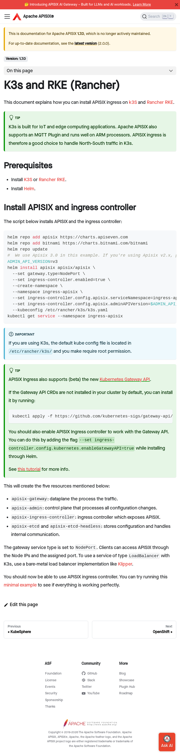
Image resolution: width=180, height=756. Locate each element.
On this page (20, 71)
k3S (133, 102)
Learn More (142, 5)
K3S (28, 180)
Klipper (125, 564)
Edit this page (21, 604)
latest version (86, 43)
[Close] (176, 4)
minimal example (20, 585)
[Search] (158, 16)
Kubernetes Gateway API (125, 379)
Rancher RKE (160, 102)
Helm (29, 189)
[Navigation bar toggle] (7, 16)
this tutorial (29, 469)
